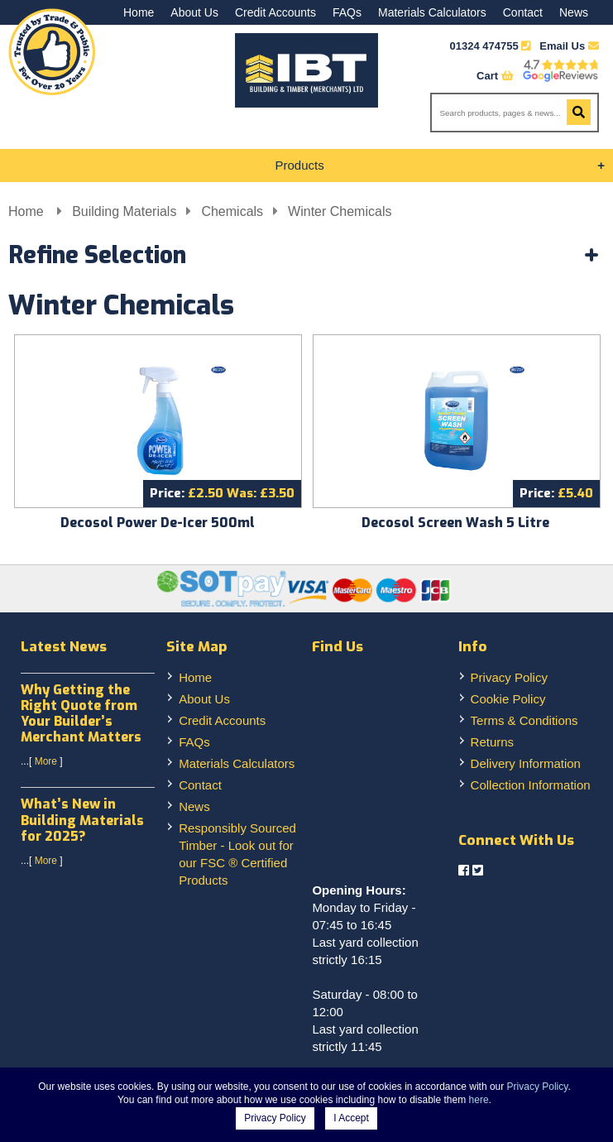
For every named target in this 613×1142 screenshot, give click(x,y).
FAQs (347, 12)
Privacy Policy (509, 677)
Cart (495, 76)
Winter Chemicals (339, 211)
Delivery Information (526, 763)
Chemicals (232, 211)
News (573, 12)
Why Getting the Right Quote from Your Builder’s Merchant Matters (81, 713)
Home (138, 12)
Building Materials (124, 211)
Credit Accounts (275, 12)
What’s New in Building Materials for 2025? (82, 819)
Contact (523, 12)
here (479, 1100)
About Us (194, 12)
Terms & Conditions (524, 720)
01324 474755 (484, 46)
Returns (493, 742)
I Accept (351, 1118)
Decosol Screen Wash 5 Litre (455, 522)
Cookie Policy (508, 699)
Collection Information (531, 785)
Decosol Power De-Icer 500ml (157, 522)
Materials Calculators (432, 12)
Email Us (569, 46)
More (46, 761)
